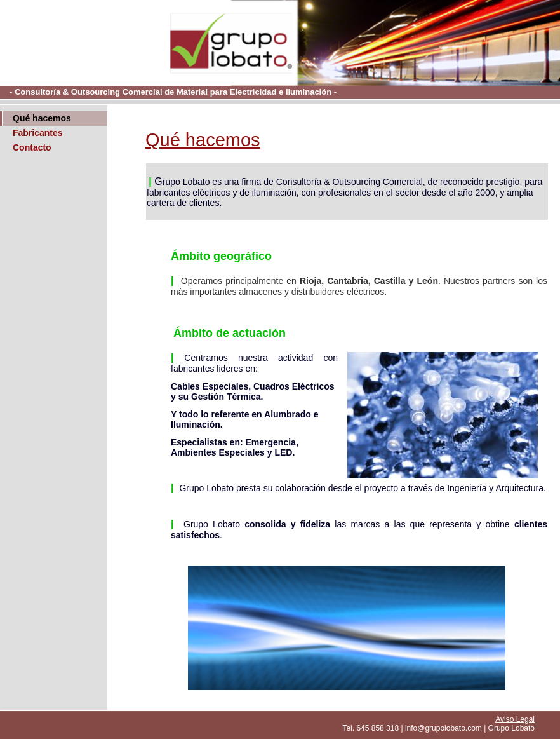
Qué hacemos (42, 118)
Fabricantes (38, 133)
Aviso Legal (515, 719)
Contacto (32, 147)
